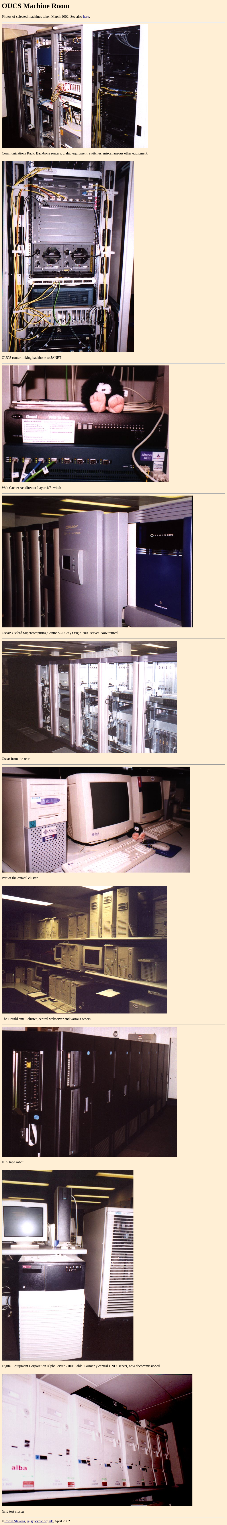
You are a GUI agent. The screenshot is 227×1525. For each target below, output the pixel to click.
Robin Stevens (14, 1521)
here (86, 16)
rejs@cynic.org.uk (40, 1521)
